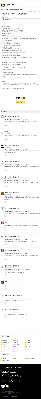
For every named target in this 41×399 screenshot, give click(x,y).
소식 (4, 367)
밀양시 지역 (16, 342)
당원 (13, 367)
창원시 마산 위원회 (29, 346)
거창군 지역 (16, 340)
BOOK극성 (4, 358)
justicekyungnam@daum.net (7, 391)
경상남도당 (10, 5)
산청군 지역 (4, 344)
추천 (6, 125)
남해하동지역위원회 (5, 342)
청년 (18, 367)
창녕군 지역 (16, 346)
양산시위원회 (16, 344)
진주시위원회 (4, 346)
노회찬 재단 (13, 371)
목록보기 (21, 102)
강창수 (3, 17)
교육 (11, 367)
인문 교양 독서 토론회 (5, 360)
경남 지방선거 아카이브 (30, 358)
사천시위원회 (28, 342)
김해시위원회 (28, 340)
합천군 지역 (16, 351)
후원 (20, 367)
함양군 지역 (4, 351)
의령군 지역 (28, 344)
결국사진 (15, 358)
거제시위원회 (4, 340)
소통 (9, 367)
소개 (2, 367)
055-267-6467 (7, 395)
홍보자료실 (5, 371)
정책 (7, 367)
